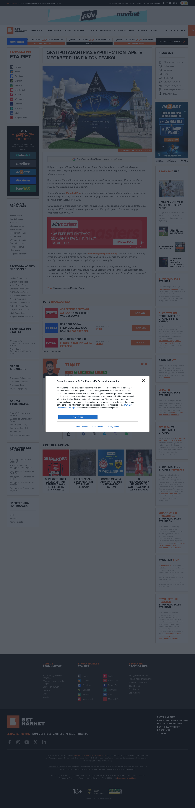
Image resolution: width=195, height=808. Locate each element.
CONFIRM (78, 417)
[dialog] (97, 404)
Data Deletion (82, 427)
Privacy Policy (113, 427)
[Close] (144, 381)
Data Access (97, 427)
